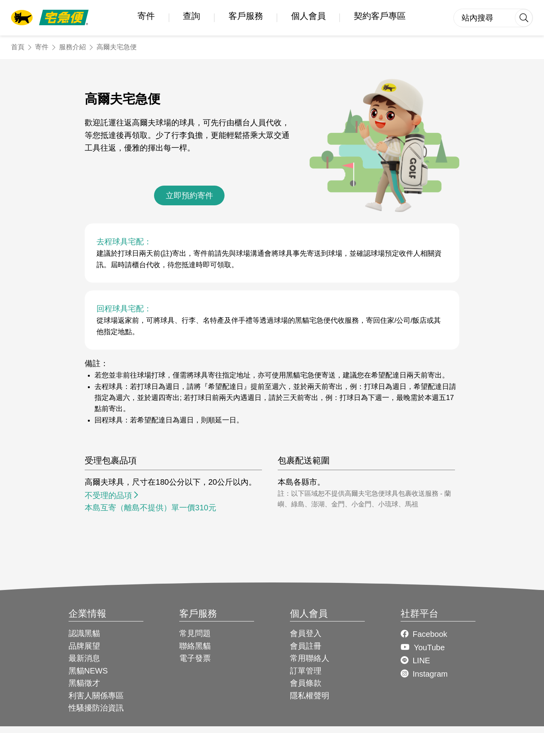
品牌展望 (84, 646)
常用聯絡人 (309, 658)
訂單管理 (305, 671)
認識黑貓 (84, 633)
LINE (421, 660)
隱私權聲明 (309, 696)
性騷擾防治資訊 (96, 708)
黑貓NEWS (88, 671)
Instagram (429, 674)
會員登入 (305, 633)
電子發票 (195, 658)
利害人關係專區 (96, 696)
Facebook (429, 634)
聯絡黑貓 (195, 646)
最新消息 (84, 658)
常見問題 (195, 633)
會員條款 (305, 683)
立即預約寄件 (189, 195)
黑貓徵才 (84, 683)
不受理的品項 (108, 495)
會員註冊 (305, 646)
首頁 (17, 47)
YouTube (429, 647)
